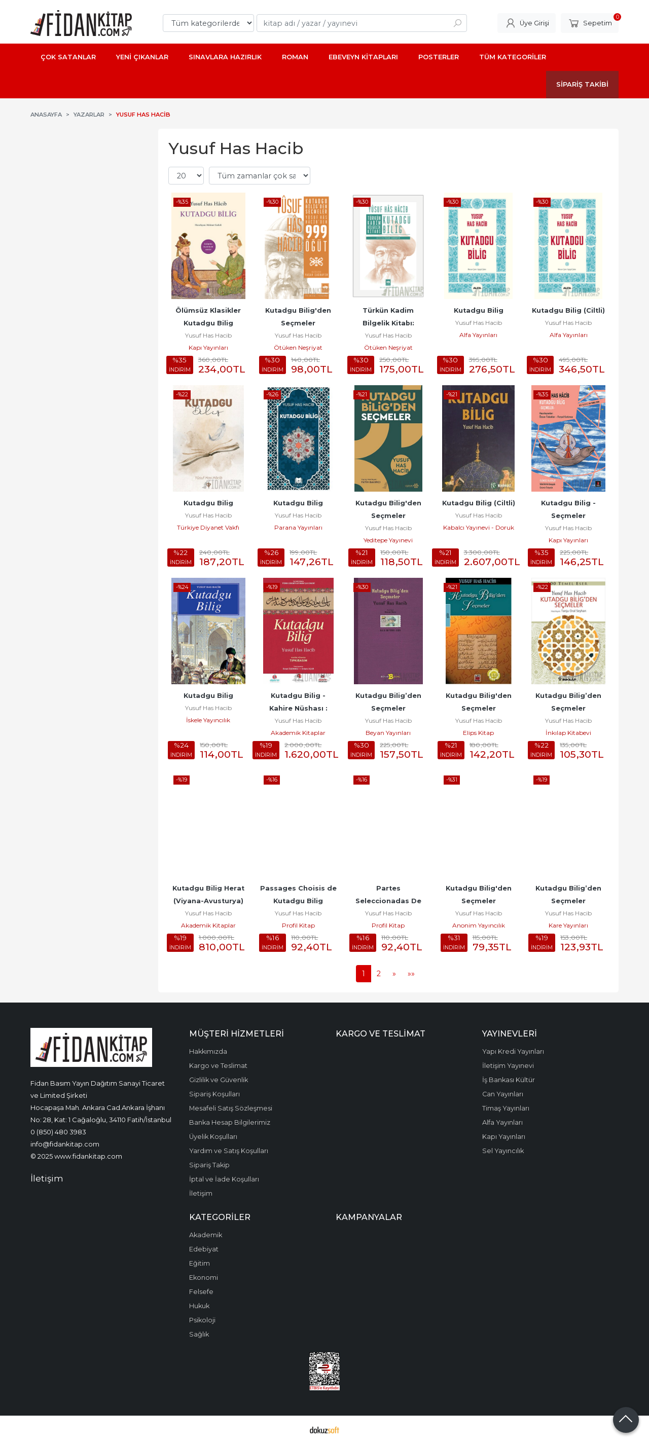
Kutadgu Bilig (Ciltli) (568, 310)
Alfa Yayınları (478, 335)
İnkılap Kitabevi (568, 732)
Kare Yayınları (568, 925)
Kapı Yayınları (208, 347)
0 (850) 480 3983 (58, 1132)
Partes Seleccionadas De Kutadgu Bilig (389, 900)
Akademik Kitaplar (298, 732)
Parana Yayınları (298, 527)
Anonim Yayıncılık (478, 925)
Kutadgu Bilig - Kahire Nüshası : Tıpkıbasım (299, 708)
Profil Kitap (298, 925)
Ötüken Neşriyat (298, 347)
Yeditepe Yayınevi (388, 540)
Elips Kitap (478, 732)
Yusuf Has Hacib (208, 335)
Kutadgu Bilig (478, 310)
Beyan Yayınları (388, 732)
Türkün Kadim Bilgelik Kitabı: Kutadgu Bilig (389, 323)
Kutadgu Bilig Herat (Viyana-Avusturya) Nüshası (209, 900)
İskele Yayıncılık (208, 720)
